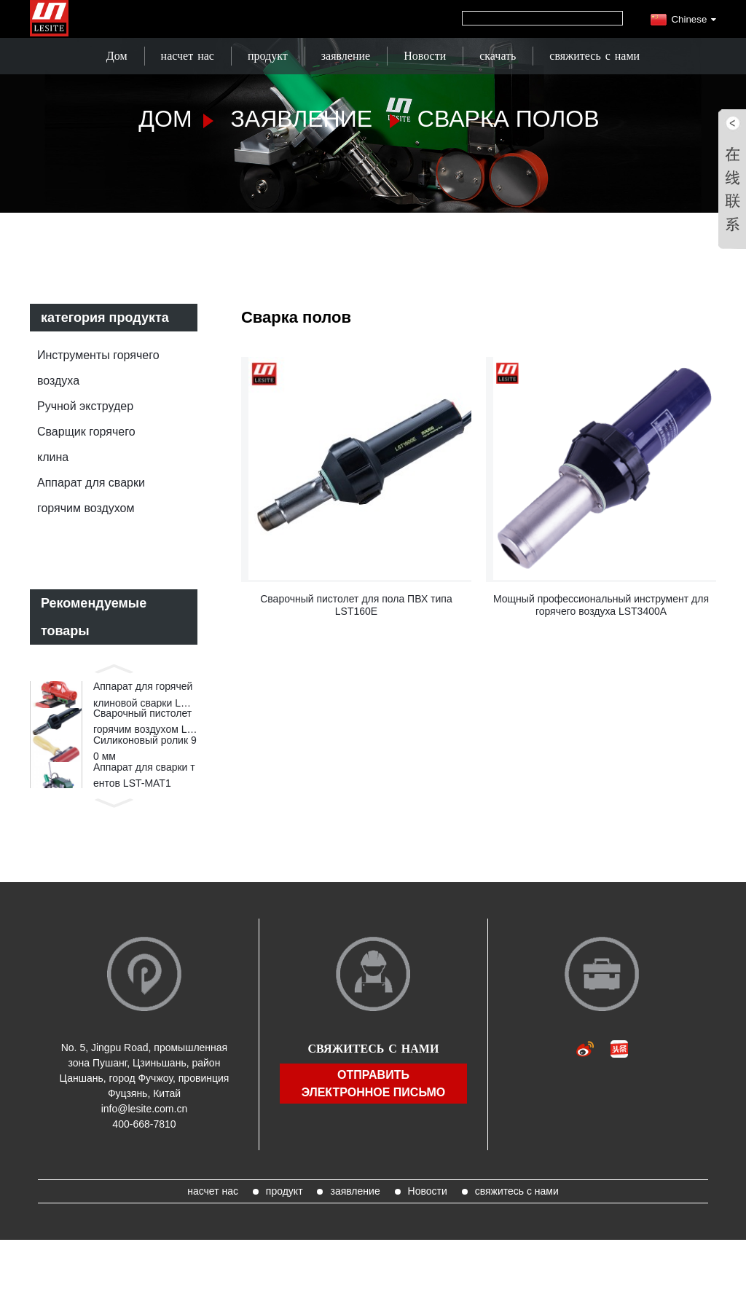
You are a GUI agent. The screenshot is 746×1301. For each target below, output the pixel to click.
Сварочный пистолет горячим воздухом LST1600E (143, 733)
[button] (113, 667)
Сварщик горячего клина (86, 444)
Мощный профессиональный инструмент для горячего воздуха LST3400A (601, 605)
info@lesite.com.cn (144, 1135)
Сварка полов (508, 119)
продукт (268, 56)
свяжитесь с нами (594, 56)
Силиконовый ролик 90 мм (145, 765)
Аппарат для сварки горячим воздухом (91, 495)
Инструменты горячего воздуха (98, 368)
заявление (345, 56)
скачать (497, 56)
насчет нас (187, 56)
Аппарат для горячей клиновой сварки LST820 (143, 699)
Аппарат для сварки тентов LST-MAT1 (144, 798)
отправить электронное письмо (374, 1110)
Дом (116, 56)
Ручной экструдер (85, 406)
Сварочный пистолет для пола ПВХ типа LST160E (356, 605)
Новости (425, 56)
